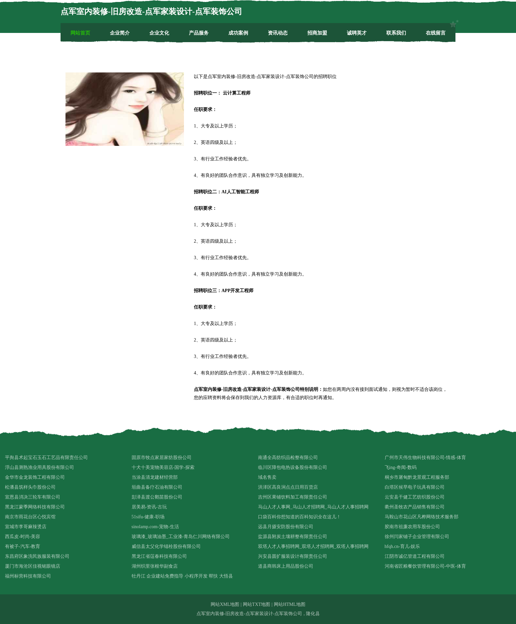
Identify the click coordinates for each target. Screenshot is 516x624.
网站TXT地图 (256, 604)
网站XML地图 (225, 604)
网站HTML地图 (289, 604)
